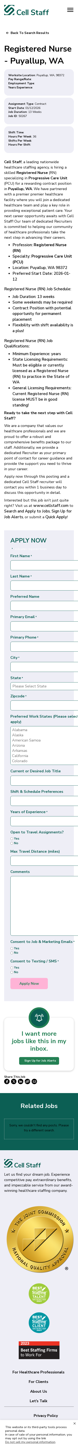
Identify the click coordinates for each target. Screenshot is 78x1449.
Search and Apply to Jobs (27, 511)
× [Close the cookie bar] (74, 1423)
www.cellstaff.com (50, 505)
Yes (16, 839)
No (16, 843)
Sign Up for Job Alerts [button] (40, 1061)
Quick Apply (56, 517)
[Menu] (70, 9)
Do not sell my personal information (30, 1442)
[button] (27, 32)
